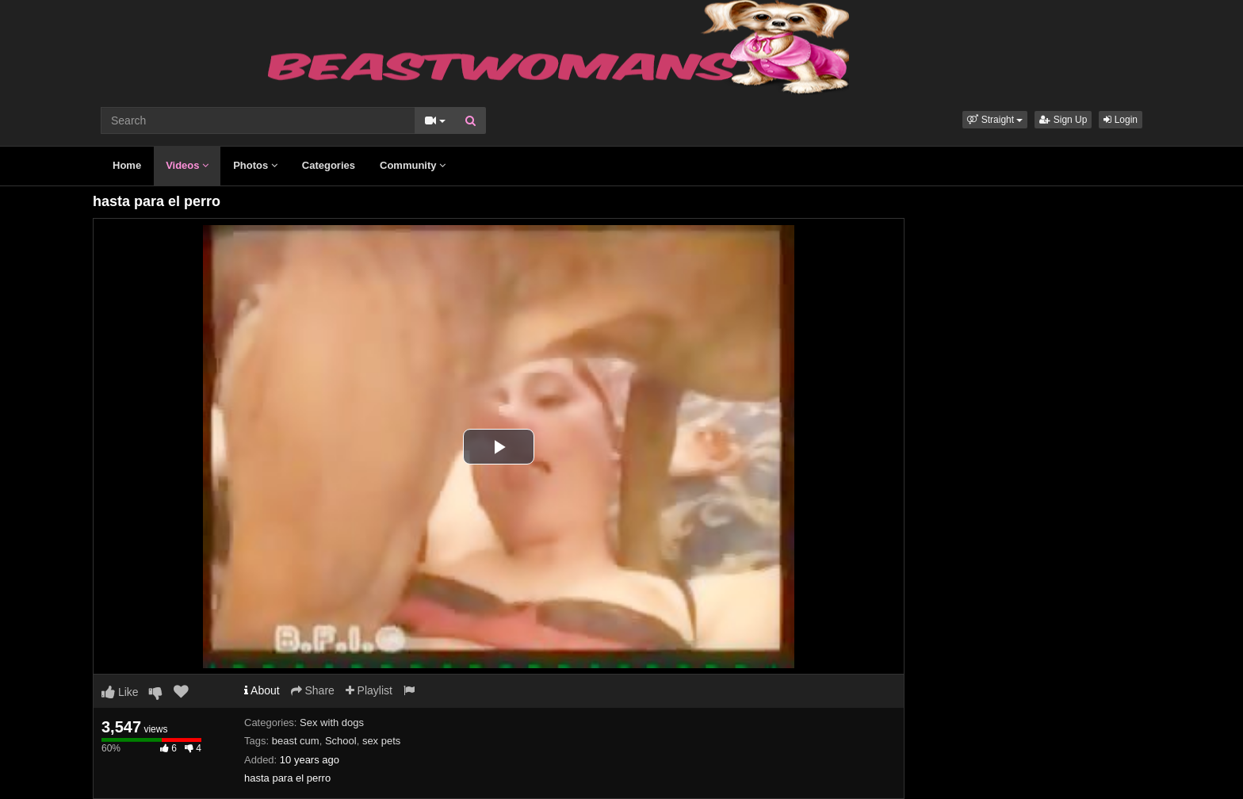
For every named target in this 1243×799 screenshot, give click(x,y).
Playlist (369, 690)
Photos (255, 165)
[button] (994, 119)
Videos (187, 165)
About (262, 690)
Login (1120, 119)
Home (127, 165)
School (341, 741)
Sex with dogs (332, 722)
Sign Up (1063, 119)
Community (413, 165)
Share (313, 690)
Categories (328, 165)
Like (120, 692)
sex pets (381, 741)
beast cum (295, 741)
